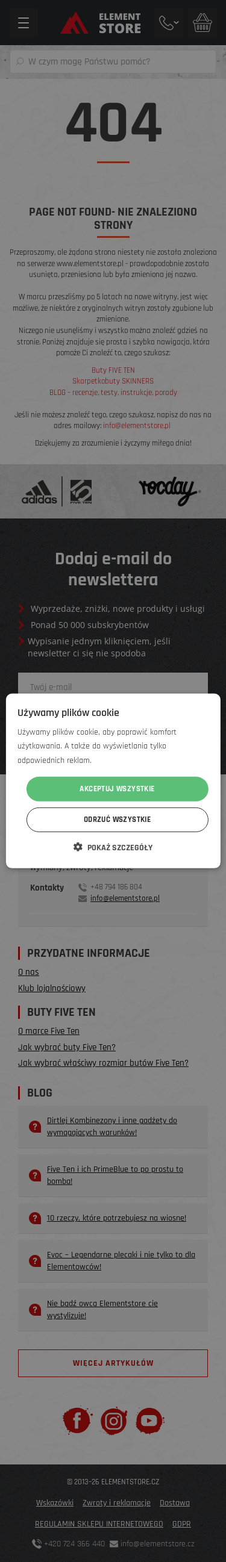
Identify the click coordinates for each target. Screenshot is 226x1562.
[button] (113, 847)
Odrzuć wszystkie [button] (117, 819)
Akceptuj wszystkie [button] (117, 789)
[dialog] (113, 781)
